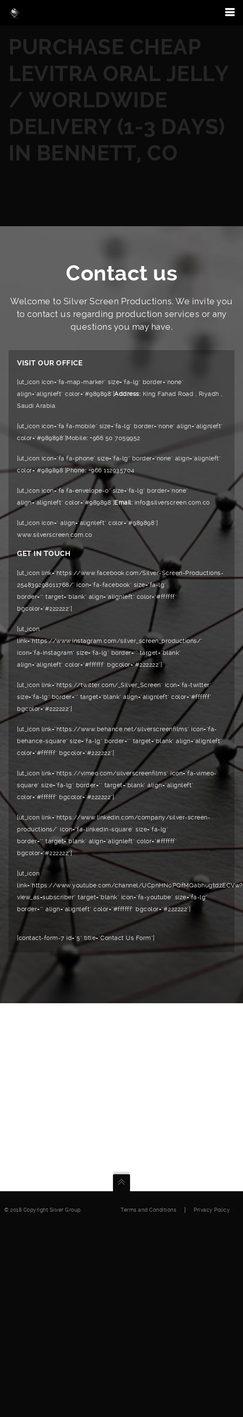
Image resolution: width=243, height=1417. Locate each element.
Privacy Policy (212, 1210)
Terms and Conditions (148, 1210)
